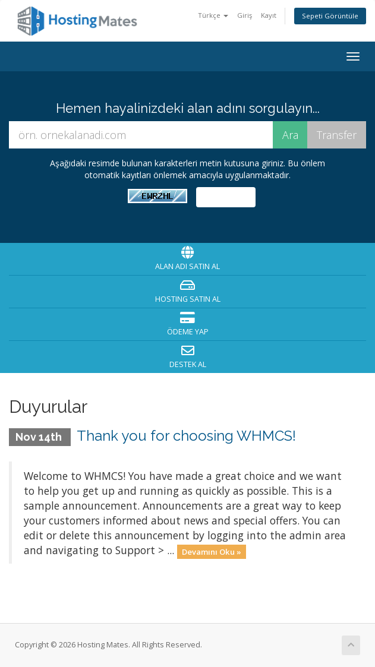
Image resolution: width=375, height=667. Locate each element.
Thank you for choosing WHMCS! (186, 435)
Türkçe (213, 15)
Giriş (244, 15)
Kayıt (268, 15)
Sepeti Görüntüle (330, 15)
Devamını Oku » (211, 551)
